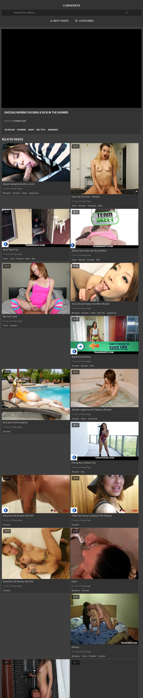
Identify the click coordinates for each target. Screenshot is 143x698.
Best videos (59, 20)
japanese (52, 130)
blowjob (10, 130)
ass (33, 259)
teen (74, 206)
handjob (92, 206)
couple (101, 656)
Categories (84, 20)
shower (21, 130)
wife (100, 206)
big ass (84, 366)
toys (12, 259)
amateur (76, 590)
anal (28, 259)
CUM (71, 5)
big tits (40, 130)
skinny (82, 260)
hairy (31, 130)
